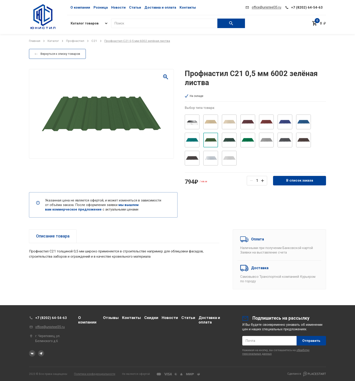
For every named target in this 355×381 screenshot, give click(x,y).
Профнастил (75, 41)
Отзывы (111, 317)
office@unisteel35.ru (50, 327)
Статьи (135, 7)
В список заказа (299, 180)
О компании (80, 7)
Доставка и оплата (160, 7)
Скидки (151, 317)
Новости (118, 7)
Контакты (188, 7)
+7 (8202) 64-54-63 (51, 318)
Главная (34, 41)
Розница (101, 7)
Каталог (53, 41)
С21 (94, 41)
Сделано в (306, 374)
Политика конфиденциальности (94, 374)
